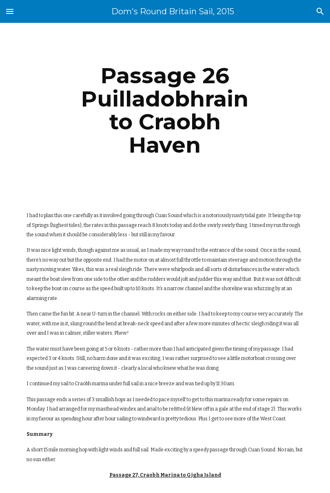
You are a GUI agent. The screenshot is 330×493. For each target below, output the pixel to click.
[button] (10, 11)
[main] (165, 110)
